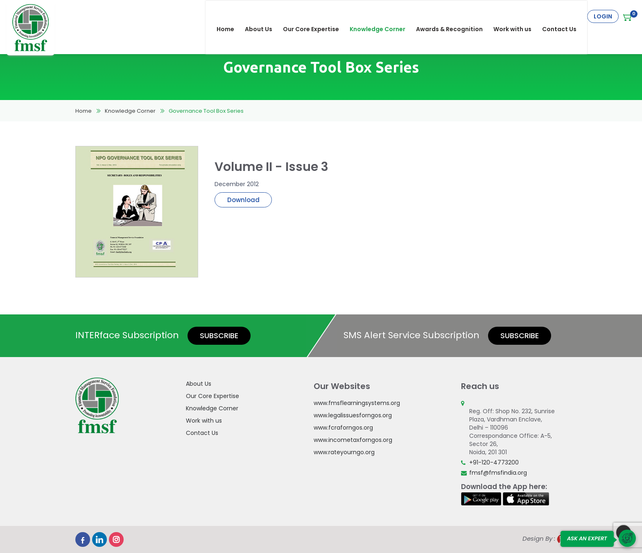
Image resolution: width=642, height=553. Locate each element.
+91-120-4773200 (494, 462)
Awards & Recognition (454, 16)
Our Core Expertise (316, 16)
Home (231, 16)
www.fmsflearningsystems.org (357, 403)
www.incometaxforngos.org (353, 440)
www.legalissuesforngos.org (353, 415)
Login (603, 16)
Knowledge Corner (383, 16)
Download (243, 200)
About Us (264, 16)
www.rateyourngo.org (344, 452)
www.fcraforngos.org (343, 427)
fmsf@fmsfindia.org (498, 473)
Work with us (518, 16)
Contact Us (564, 16)
